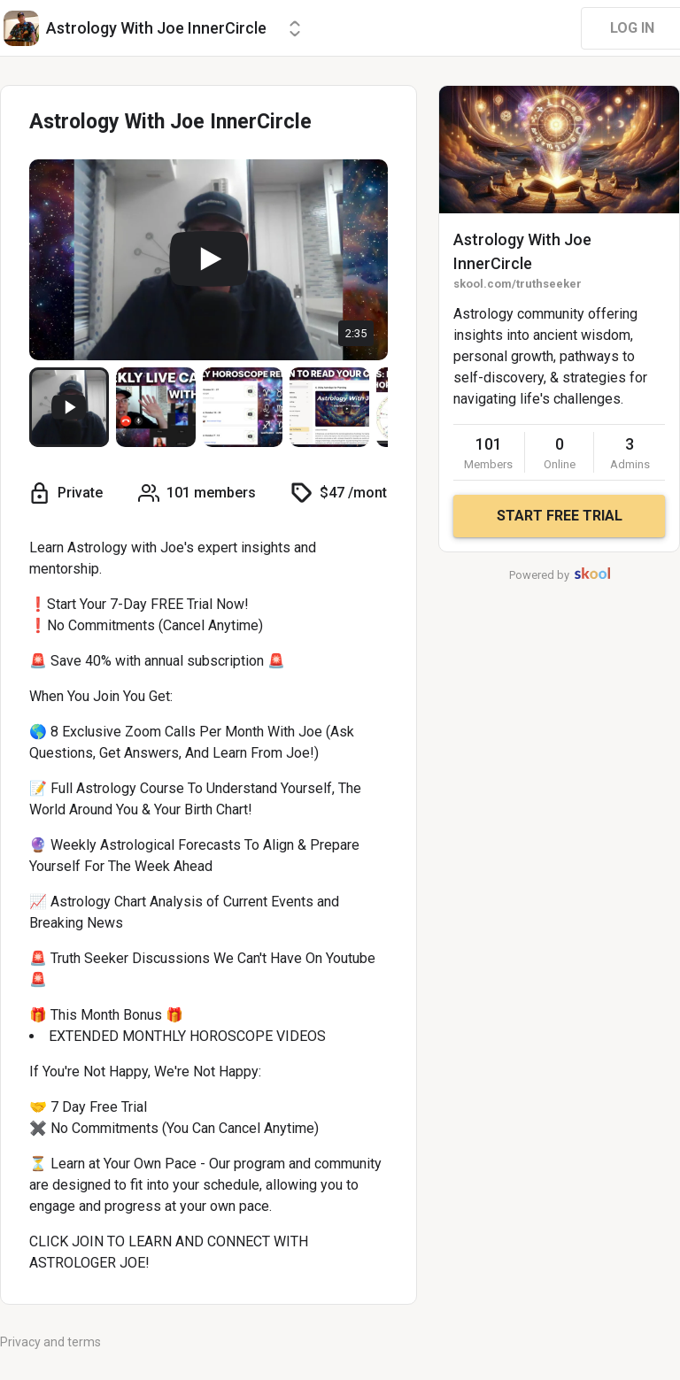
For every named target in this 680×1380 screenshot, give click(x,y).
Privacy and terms (50, 1342)
